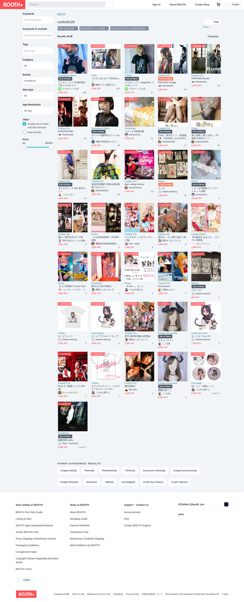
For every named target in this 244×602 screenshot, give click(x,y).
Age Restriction (32, 105)
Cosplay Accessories (167, 333)
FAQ (126, 518)
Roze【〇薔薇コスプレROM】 (71, 388)
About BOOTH (177, 4)
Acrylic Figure (97, 333)
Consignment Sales (26, 551)
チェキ (161, 188)
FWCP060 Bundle (200, 78)
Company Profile (61, 594)
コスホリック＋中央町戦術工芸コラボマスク (71, 84)
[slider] (25, 147)
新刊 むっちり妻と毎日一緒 (172, 237)
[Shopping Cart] (218, 4)
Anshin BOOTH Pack (27, 532)
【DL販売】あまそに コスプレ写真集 (205, 239)
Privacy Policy (132, 594)
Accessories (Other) (67, 76)
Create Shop (202, 4)
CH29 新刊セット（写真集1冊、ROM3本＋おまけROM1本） (172, 137)
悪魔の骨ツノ (165, 390)
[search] (102, 4)
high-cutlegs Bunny (134, 184)
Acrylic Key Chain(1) (153, 482)
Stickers (195, 283)
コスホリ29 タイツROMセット (105, 80)
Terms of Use (78, 594)
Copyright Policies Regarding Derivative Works (37, 560)
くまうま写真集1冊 (134, 131)
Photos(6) (89, 471)
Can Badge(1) (128, 482)
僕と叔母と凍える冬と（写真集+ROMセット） (205, 137)
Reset (206, 27)
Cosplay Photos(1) (69, 482)
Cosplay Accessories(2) (185, 471)
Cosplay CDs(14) (68, 471)
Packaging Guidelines (27, 545)
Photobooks (130, 129)
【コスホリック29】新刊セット (72, 190)
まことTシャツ (65, 336)
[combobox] (66, 4)
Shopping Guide (78, 518)
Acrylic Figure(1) (179, 482)
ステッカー (197, 290)
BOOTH (61, 14)
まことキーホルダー (201, 336)
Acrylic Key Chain (199, 333)
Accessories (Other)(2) (154, 471)
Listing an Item (24, 518)
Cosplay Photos (198, 234)
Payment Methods (80, 525)
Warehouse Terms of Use (98, 594)
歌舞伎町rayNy (65, 440)
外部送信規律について (152, 594)
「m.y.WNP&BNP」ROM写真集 (105, 239)
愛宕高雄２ (130, 386)
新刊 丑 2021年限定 (101, 286)
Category (28, 60)
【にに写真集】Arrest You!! (72, 286)
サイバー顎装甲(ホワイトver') (105, 137)
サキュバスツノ (166, 340)
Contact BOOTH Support (137, 525)
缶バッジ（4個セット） (203, 386)
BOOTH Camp (24, 569)
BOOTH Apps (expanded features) (34, 525)
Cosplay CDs (164, 76)
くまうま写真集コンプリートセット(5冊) (205, 190)
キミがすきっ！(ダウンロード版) (139, 239)
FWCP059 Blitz (65, 131)
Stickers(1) (91, 482)
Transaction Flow (79, 532)
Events (27, 75)
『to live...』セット (134, 286)
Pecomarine (164, 286)
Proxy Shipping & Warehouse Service (36, 538)
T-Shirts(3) (130, 471)
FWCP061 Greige (167, 82)
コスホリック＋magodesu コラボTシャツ (139, 84)
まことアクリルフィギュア (105, 336)
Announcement (132, 512)
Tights (94, 76)
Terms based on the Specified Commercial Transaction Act (192, 594)
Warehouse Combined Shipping (87, 538)
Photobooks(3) (109, 471)
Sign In (156, 4)
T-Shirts (128, 76)
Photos (194, 129)
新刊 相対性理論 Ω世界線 (137, 336)
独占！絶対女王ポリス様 (70, 237)
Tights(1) (109, 482)
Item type (28, 90)
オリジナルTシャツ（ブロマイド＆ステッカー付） (105, 388)
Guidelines (118, 594)
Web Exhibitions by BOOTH (85, 545)
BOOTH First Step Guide (29, 512)
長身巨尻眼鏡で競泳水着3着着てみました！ (105, 186)
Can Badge (196, 383)
